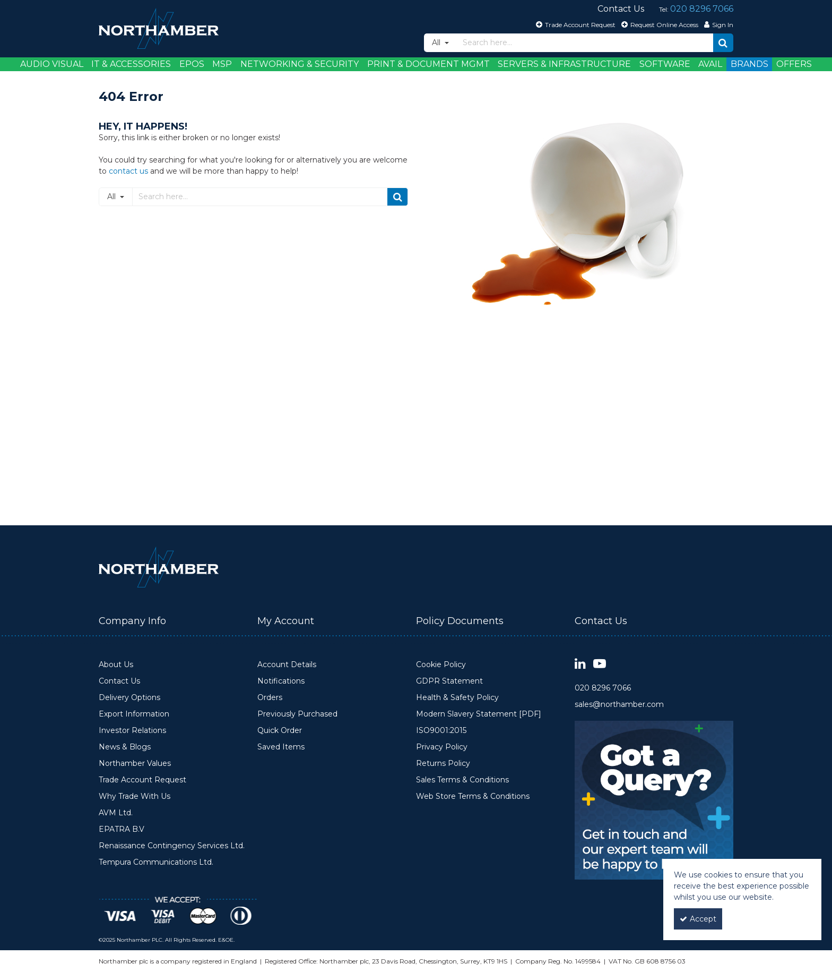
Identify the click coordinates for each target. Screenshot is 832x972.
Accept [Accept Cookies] (698, 919)
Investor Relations (132, 730)
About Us (116, 664)
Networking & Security (299, 64)
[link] (580, 664)
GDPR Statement (449, 681)
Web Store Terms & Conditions (473, 796)
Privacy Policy (441, 747)
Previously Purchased (297, 714)
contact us (128, 171)
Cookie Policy (441, 664)
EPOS (191, 64)
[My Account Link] (717, 24)
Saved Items (281, 747)
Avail (710, 64)
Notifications (281, 681)
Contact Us (119, 681)
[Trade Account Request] (574, 24)
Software (664, 64)
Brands (749, 64)
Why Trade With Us (134, 796)
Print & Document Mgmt (428, 64)
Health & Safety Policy (457, 697)
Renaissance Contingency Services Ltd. (172, 845)
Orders (269, 697)
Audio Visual (51, 64)
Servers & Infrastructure (564, 64)
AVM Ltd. (116, 812)
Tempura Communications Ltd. (156, 862)
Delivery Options (129, 697)
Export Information (134, 714)
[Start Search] (723, 42)
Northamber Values (135, 763)
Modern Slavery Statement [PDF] (478, 714)
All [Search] (437, 42)
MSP (222, 64)
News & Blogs (125, 747)
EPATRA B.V (121, 829)
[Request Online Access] (658, 24)
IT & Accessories (131, 64)
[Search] (585, 42)
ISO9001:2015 (441, 730)
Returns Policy (443, 763)
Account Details (286, 664)
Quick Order (279, 730)
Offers (794, 64)
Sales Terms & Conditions (462, 780)
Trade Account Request (142, 780)
